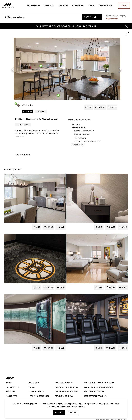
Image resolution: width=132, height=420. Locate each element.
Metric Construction (84, 131)
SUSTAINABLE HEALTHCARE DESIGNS (99, 383)
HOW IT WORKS (106, 6)
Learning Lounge (36, 392)
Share (49, 227)
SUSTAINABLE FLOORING (94, 392)
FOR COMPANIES (13, 387)
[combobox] (92, 17)
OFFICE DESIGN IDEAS (64, 383)
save (113, 107)
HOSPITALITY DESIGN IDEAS (66, 387)
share (100, 107)
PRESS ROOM (34, 383)
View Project (23, 124)
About (9, 383)
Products (63, 6)
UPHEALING (78, 128)
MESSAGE (41, 111)
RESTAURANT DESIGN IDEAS (66, 392)
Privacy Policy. (78, 406)
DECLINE (73, 412)
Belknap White (81, 134)
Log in (124, 6)
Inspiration (33, 6)
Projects (49, 6)
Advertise (10, 392)
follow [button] (28, 111)
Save (61, 227)
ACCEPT (59, 412)
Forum (91, 6)
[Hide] (126, 26)
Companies (78, 6)
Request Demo (112, 18)
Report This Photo (23, 154)
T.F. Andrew (80, 138)
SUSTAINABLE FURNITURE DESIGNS (98, 387)
